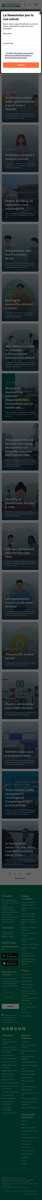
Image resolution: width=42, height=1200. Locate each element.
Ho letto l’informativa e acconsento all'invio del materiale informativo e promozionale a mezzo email (19, 55)
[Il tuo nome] (21, 37)
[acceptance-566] (5, 53)
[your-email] (21, 47)
